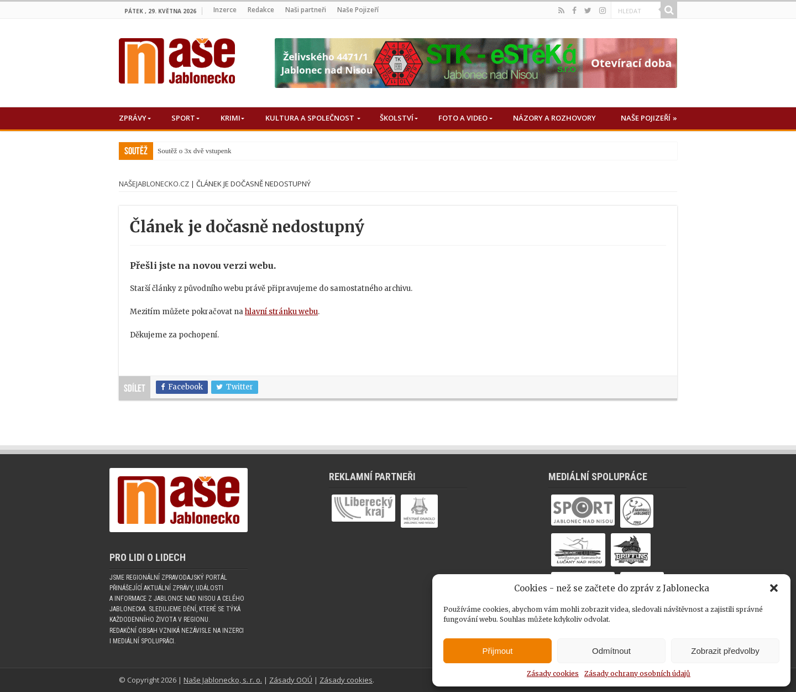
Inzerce (225, 9)
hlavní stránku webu (281, 311)
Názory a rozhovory (554, 118)
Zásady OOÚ (290, 680)
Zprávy (132, 118)
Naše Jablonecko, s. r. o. (223, 680)
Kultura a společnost (309, 118)
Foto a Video (463, 118)
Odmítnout (611, 650)
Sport (183, 118)
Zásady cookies (553, 673)
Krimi (230, 118)
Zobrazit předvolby (725, 650)
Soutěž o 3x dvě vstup (189, 151)
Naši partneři (305, 9)
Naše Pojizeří (358, 9)
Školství (396, 118)
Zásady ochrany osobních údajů (637, 673)
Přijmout (497, 650)
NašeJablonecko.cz (154, 184)
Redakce (261, 9)
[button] (773, 588)
